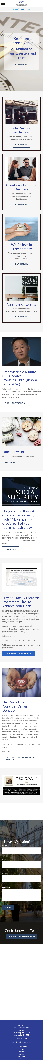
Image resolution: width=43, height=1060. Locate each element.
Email (4, 860)
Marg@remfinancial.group (21, 1042)
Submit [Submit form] (8, 907)
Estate (21, 1054)
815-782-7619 (24, 1028)
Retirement (21, 1049)
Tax (21, 1059)
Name (4, 846)
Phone (5, 874)
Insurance (21, 1056)
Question (6, 888)
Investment (21, 1052)
